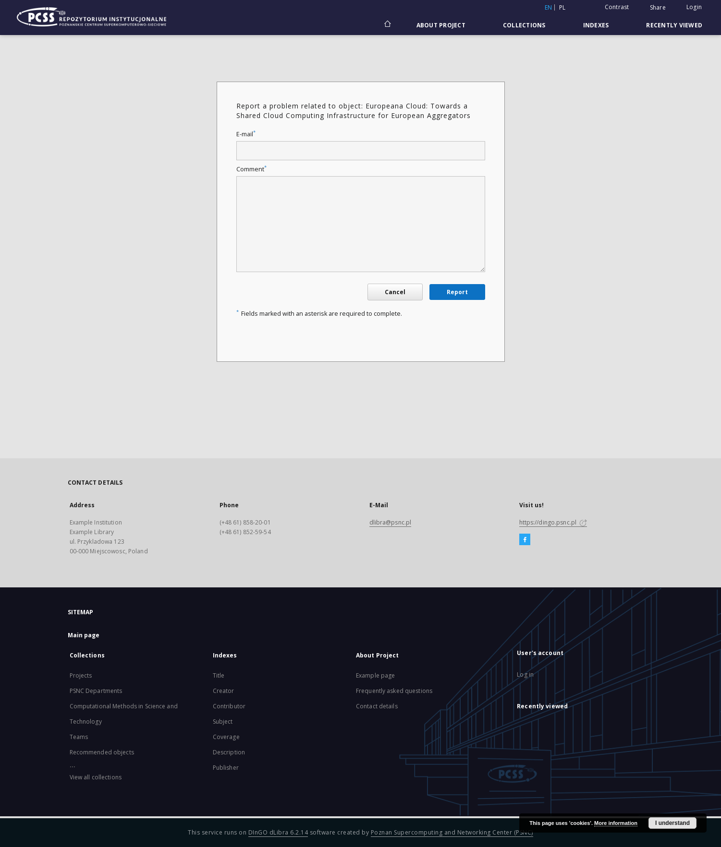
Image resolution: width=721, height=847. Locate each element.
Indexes (596, 25)
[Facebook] (524, 540)
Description (229, 752)
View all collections (96, 777)
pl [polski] (562, 7)
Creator (223, 691)
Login (694, 7)
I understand (672, 823)
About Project (440, 25)
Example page (375, 675)
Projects (81, 675)
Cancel (395, 292)
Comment (251, 169)
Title (219, 675)
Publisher (226, 767)
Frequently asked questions (394, 691)
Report (457, 292)
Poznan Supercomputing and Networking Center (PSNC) (452, 832)
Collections (524, 25)
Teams (79, 737)
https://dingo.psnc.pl (553, 522)
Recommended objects (102, 752)
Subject (223, 721)
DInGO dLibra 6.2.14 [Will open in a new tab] (278, 832)
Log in (525, 674)
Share (658, 8)
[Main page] (387, 25)
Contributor (229, 706)
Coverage (226, 737)
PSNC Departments (96, 691)
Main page (84, 635)
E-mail (246, 134)
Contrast (617, 7)
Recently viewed (674, 25)
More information (615, 823)
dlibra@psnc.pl (390, 522)
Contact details (377, 706)
